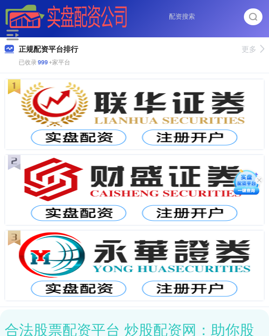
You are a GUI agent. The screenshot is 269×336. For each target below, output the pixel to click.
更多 (253, 49)
